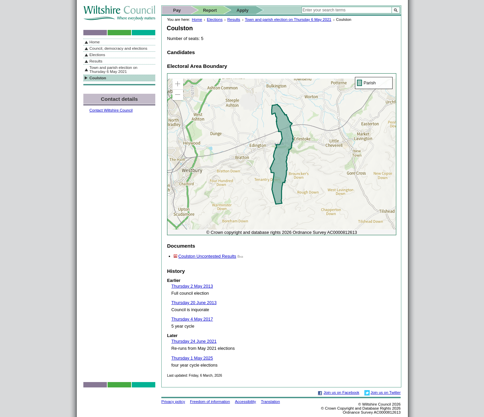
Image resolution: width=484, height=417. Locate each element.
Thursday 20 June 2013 (193, 302)
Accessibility (245, 402)
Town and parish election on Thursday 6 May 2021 (288, 19)
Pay (177, 10)
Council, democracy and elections (118, 48)
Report (210, 10)
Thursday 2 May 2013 (192, 286)
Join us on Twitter (386, 392)
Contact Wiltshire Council (111, 110)
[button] (177, 84)
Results (233, 19)
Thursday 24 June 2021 (193, 341)
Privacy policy (173, 402)
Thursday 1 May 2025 (192, 358)
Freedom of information (210, 402)
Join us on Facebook (341, 392)
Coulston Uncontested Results (207, 256)
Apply (243, 10)
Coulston (97, 78)
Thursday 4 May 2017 (192, 319)
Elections (215, 19)
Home (197, 19)
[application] (281, 154)
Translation (270, 402)
